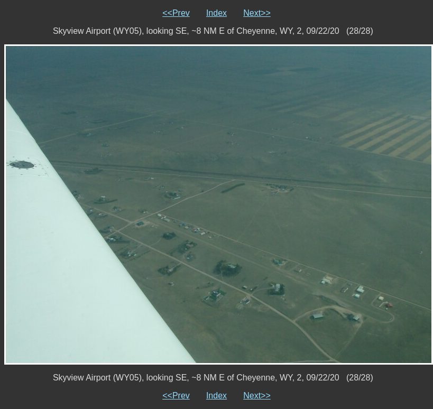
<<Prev (176, 12)
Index (216, 12)
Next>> (257, 12)
